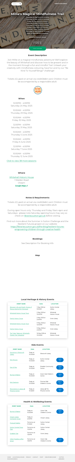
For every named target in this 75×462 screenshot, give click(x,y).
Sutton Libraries (61, 458)
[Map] (37, 276)
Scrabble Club (14, 433)
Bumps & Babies (15, 375)
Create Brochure (50, 457)
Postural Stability (15, 423)
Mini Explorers (14, 382)
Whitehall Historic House (21, 177)
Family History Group (16, 318)
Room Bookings (12, 459)
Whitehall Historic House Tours (19, 313)
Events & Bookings (61, 3)
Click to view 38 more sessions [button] (37, 33)
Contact (35, 457)
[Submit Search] (20, 3)
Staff (41, 457)
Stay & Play (13, 367)
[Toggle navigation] (8, 3)
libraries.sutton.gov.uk (34, 216)
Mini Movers (13, 360)
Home (9, 457)
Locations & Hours (18, 457)
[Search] (15, 3)
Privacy (28, 457)
